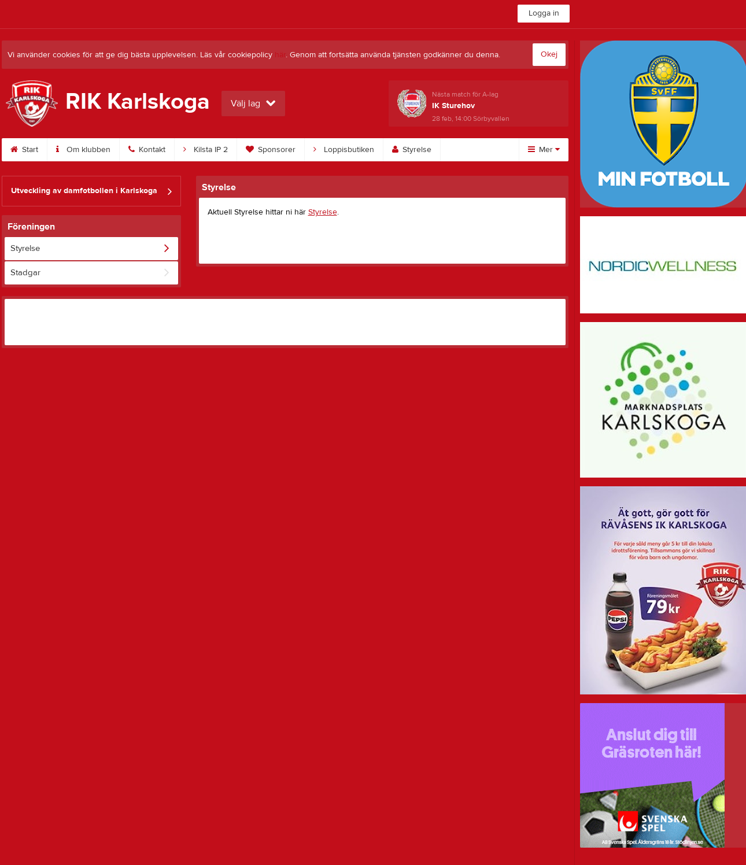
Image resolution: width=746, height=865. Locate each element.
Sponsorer (271, 150)
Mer (544, 150)
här (280, 55)
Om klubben (83, 150)
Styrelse (411, 150)
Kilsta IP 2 (205, 150)
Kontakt (146, 150)
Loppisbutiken (343, 150)
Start (24, 150)
